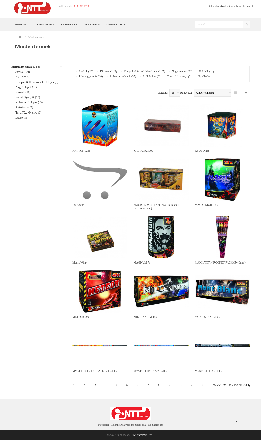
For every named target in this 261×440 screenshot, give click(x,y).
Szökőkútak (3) (24, 107)
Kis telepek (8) (24, 76)
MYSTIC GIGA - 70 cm (209, 371)
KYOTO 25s (202, 150)
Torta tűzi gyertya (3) (28, 112)
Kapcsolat (248, 5)
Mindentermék (36, 37)
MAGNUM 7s (142, 262)
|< (73, 384)
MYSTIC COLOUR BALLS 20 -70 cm (95, 371)
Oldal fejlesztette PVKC (142, 434)
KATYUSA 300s (143, 150)
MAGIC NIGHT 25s (206, 204)
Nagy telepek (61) (26, 87)
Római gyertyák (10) (27, 97)
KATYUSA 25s (81, 150)
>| (203, 384)
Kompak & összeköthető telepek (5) (36, 82)
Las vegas (78, 204)
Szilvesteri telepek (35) (29, 102)
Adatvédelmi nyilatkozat (229, 5)
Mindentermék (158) (25, 66)
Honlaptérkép (155, 424)
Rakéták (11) (22, 92)
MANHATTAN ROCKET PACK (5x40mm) (220, 262)
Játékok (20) (22, 71)
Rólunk (212, 5)
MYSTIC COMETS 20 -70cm (151, 371)
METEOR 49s (80, 316)
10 (180, 384)
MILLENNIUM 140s (146, 316)
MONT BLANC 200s (207, 316)
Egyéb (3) (21, 117)
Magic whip (79, 262)
